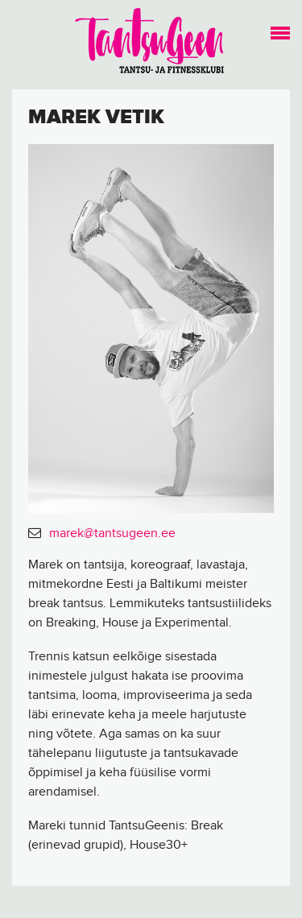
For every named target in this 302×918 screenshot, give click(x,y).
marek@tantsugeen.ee (112, 533)
